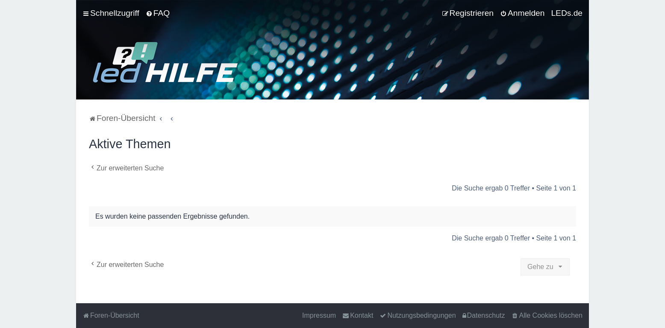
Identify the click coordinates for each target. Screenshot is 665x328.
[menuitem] (158, 13)
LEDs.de (567, 13)
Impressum (319, 315)
